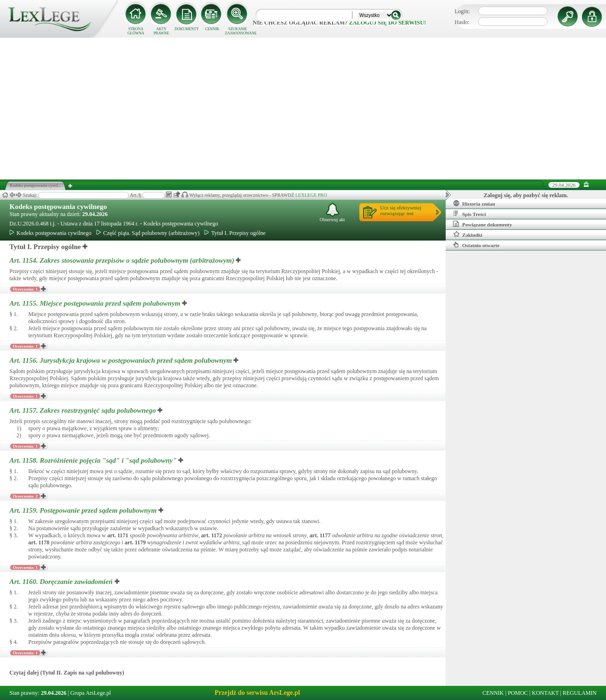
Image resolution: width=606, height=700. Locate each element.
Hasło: (462, 22)
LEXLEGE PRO (311, 195)
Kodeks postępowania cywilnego (58, 206)
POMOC (518, 693)
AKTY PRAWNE (161, 31)
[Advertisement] (303, 108)
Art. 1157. (83, 410)
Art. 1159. (83, 510)
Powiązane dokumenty (482, 224)
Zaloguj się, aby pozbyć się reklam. (526, 195)
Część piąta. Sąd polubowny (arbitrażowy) (147, 233)
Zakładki (467, 234)
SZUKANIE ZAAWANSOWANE (237, 31)
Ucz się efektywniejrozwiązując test (400, 210)
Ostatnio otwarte (476, 245)
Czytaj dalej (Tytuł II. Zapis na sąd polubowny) (66, 672)
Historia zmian (474, 203)
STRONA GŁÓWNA (135, 31)
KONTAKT (545, 693)
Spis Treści (469, 213)
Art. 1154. (122, 260)
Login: (462, 11)
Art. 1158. (93, 460)
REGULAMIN (580, 693)
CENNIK (212, 29)
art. (117, 535)
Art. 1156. (121, 360)
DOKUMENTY (186, 29)
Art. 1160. (62, 581)
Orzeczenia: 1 (25, 289)
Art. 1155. (95, 303)
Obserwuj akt (332, 212)
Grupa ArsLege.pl (90, 693)
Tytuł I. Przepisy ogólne (235, 233)
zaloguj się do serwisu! (387, 22)
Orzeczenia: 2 (25, 496)
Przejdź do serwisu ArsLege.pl (257, 692)
